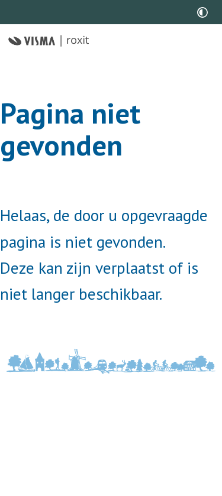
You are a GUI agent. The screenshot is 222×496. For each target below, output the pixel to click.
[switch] (202, 12)
